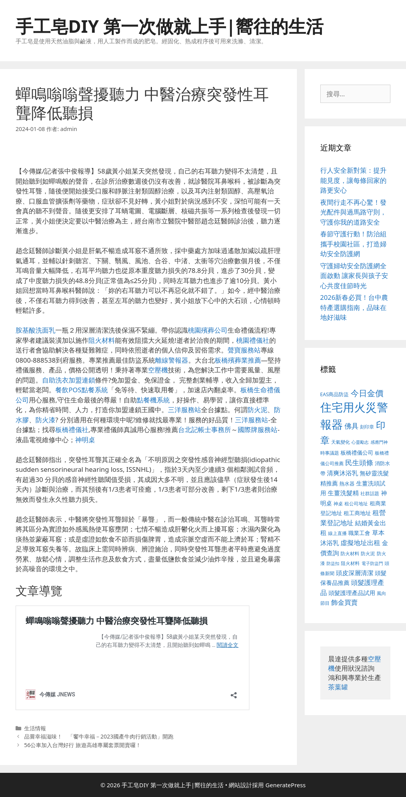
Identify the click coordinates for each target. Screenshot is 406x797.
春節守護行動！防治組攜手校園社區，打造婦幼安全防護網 (353, 243)
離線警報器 (171, 360)
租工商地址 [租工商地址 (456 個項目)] (357, 513)
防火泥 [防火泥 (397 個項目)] (368, 553)
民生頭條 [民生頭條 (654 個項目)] (359, 462)
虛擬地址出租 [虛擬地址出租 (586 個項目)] (360, 542)
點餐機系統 (153, 399)
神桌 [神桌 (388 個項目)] (338, 503)
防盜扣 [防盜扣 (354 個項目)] (333, 563)
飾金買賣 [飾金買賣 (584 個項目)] (344, 602)
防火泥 (257, 409)
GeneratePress (285, 785)
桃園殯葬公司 (208, 330)
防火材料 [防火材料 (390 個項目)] (350, 553)
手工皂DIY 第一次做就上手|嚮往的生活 (169, 26)
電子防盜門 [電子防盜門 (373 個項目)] (372, 563)
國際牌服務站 (257, 429)
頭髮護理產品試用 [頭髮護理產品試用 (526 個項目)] (351, 593)
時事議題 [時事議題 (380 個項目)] (329, 453)
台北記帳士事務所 (204, 429)
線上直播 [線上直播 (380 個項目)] (337, 533)
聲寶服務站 (244, 349)
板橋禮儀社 (71, 429)
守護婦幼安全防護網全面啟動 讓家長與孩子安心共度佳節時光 (354, 275)
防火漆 (45, 419)
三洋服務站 (184, 409)
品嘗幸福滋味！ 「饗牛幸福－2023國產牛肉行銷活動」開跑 (98, 736)
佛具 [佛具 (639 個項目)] (351, 425)
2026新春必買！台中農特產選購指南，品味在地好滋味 (354, 307)
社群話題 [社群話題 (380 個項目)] (369, 493)
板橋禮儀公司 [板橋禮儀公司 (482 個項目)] (357, 452)
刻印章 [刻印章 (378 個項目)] (367, 426)
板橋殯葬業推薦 (238, 360)
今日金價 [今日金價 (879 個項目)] (367, 392)
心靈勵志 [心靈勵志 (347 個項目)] (360, 442)
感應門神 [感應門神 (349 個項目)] (379, 442)
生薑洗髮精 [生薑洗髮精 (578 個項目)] (343, 492)
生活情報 (35, 728)
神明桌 (85, 439)
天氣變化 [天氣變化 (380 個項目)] (340, 442)
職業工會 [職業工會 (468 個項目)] (359, 533)
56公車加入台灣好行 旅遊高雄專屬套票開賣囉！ (82, 745)
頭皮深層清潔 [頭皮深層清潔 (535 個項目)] (354, 573)
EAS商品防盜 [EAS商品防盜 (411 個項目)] (334, 394)
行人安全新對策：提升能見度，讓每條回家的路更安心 (353, 180)
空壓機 (158, 369)
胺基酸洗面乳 (35, 330)
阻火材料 (101, 340)
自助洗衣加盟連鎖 (68, 379)
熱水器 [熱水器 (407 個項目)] (347, 483)
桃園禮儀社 (252, 340)
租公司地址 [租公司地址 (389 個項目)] (356, 503)
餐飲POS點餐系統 (81, 389)
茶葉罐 (338, 686)
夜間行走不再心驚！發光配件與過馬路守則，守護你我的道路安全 (353, 212)
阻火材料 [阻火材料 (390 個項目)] (350, 563)
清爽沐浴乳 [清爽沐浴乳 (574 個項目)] (342, 472)
